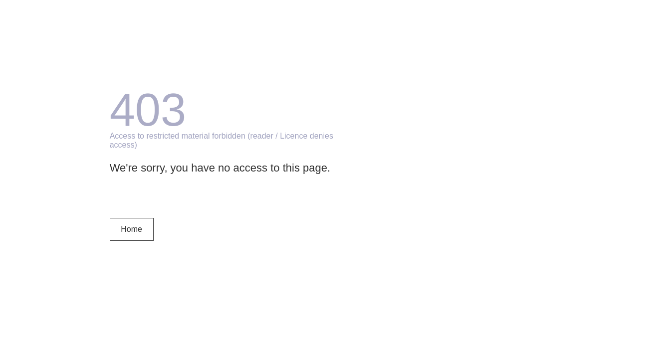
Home (131, 229)
